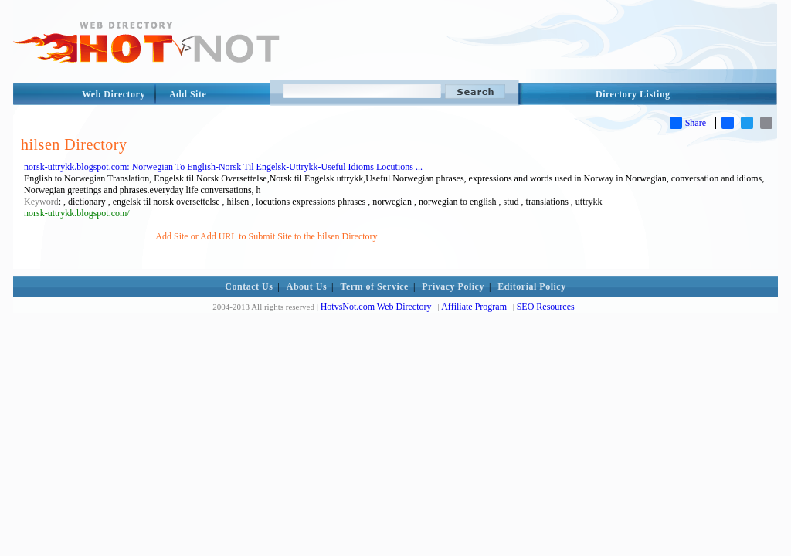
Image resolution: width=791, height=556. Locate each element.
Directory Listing (633, 94)
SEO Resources (546, 306)
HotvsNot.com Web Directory (376, 306)
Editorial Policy (531, 286)
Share (688, 123)
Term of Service (375, 286)
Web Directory (113, 94)
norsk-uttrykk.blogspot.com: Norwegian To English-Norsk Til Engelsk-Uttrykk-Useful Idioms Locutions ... (223, 166)
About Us (307, 286)
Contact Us (249, 286)
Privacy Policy (453, 286)
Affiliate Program (474, 306)
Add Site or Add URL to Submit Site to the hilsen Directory (266, 236)
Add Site (187, 94)
